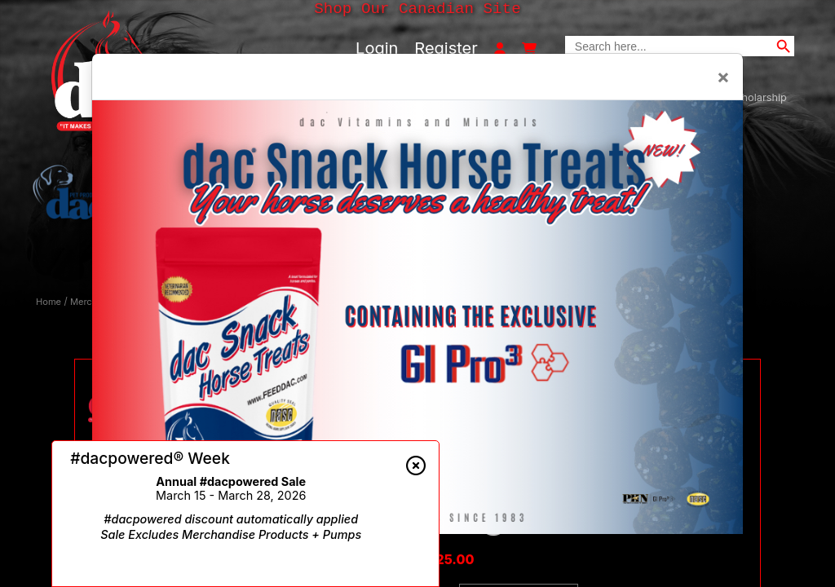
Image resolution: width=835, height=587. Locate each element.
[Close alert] (416, 465)
